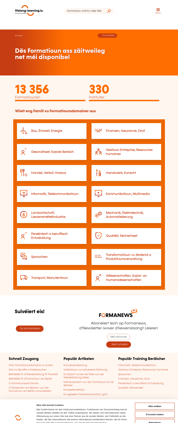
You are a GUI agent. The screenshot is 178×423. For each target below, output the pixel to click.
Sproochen (39, 257)
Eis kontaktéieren (29, 328)
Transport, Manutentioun (49, 278)
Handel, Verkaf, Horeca (48, 173)
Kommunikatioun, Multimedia (128, 194)
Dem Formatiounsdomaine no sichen (31, 365)
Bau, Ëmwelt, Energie (46, 131)
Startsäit (19, 36)
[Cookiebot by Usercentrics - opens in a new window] (18, 417)
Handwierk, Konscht (121, 173)
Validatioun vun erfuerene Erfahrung (85, 370)
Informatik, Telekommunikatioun (54, 194)
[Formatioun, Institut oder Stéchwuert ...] (84, 11)
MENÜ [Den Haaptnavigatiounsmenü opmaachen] (158, 13)
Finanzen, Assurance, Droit (125, 131)
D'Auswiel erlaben (155, 393)
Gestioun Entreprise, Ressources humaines (143, 370)
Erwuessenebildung (75, 365)
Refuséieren (155, 401)
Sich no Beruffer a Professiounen (28, 370)
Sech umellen (119, 344)
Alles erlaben (154, 385)
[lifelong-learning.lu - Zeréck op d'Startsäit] (29, 11)
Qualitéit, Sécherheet (121, 236)
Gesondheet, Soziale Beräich (52, 152)
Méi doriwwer (118, 337)
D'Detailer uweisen (45, 417)
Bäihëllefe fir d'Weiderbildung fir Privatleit (33, 374)
